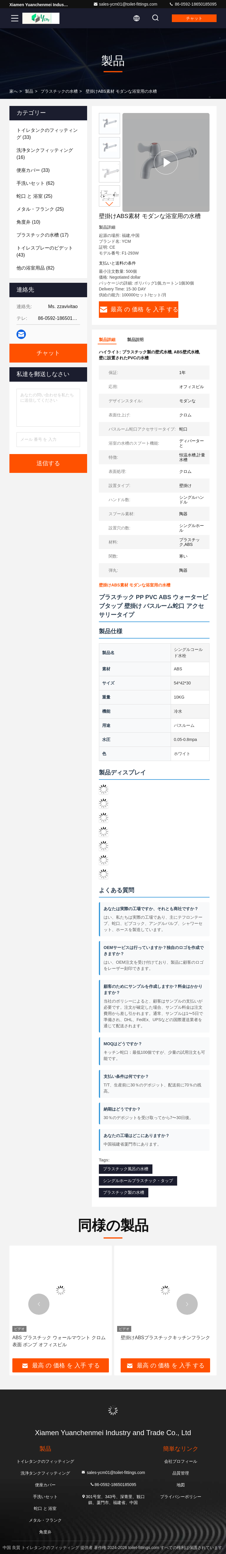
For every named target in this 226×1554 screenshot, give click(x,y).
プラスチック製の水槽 (123, 1192)
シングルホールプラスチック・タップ (138, 1180)
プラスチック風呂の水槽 (125, 1168)
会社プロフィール (180, 1461)
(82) (35, 267)
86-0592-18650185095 (193, 4)
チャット (194, 18)
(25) (34, 196)
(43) (44, 251)
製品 (29, 91)
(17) (42, 234)
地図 (181, 1484)
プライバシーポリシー (180, 1496)
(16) (44, 154)
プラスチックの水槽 (59, 91)
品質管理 (180, 1473)
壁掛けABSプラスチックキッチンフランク (165, 1337)
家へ (13, 91)
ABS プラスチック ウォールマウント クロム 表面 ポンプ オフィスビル (59, 1341)
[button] (109, 204)
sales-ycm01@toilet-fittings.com (125, 4)
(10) (28, 222)
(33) (47, 134)
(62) (35, 183)
